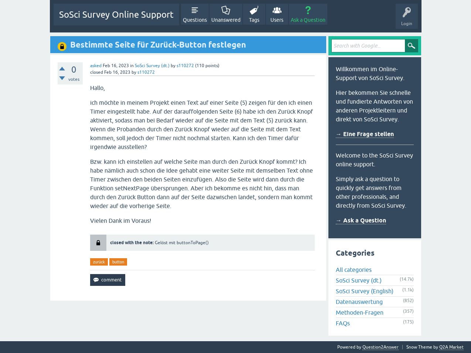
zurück (99, 262)
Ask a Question (308, 20)
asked (96, 65)
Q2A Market (451, 347)
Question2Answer (380, 347)
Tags (254, 20)
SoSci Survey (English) (364, 291)
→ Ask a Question (361, 220)
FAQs (343, 323)
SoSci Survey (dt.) (152, 65)
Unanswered (225, 20)
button (118, 262)
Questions (195, 20)
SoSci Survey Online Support (116, 15)
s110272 (185, 65)
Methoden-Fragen (359, 312)
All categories (354, 269)
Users (276, 20)
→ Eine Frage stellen (365, 134)
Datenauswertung (359, 301)
